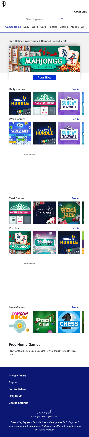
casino (64, 27)
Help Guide (15, 396)
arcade (74, 27)
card (43, 27)
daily (26, 27)
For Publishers (18, 389)
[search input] (42, 19)
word (35, 27)
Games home (13, 27)
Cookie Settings (18, 402)
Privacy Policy (17, 375)
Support (14, 382)
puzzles (52, 27)
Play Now (44, 77)
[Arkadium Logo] (44, 413)
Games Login (80, 11)
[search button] (62, 19)
